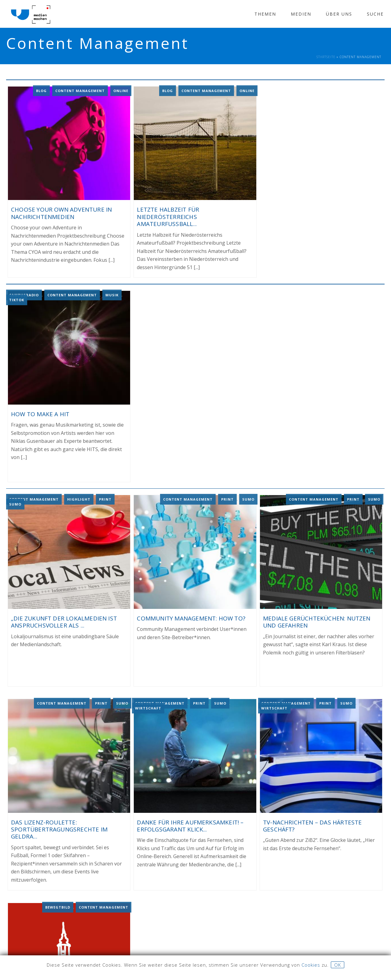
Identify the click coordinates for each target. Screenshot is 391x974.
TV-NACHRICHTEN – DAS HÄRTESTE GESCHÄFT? (312, 824)
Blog (41, 90)
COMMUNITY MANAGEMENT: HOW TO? (191, 617)
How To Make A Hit (40, 413)
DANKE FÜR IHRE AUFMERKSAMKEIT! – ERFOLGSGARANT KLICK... (190, 824)
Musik (112, 294)
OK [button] (337, 965)
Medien (301, 14)
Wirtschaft (148, 706)
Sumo (15, 502)
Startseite (325, 57)
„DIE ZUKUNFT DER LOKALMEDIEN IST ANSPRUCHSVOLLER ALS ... (64, 620)
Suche (375, 14)
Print (105, 497)
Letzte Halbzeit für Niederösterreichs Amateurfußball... (168, 216)
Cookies (310, 965)
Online (120, 90)
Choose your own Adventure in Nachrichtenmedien (61, 212)
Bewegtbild (57, 905)
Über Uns (339, 14)
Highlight (78, 497)
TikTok (16, 299)
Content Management (80, 90)
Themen (265, 14)
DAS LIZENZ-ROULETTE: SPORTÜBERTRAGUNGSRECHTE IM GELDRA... (59, 828)
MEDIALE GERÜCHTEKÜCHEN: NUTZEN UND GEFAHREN (317, 620)
